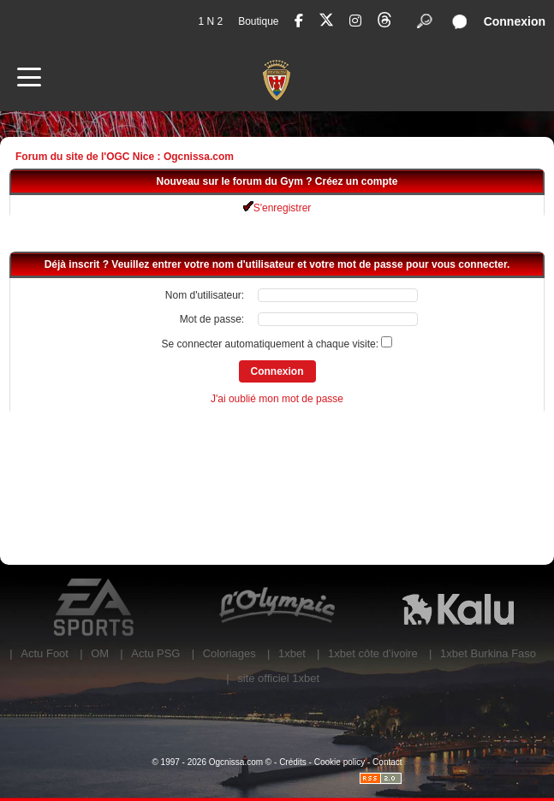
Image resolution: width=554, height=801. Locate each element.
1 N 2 (210, 21)
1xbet (292, 653)
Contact (387, 762)
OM (100, 653)
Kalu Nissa (458, 608)
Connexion (514, 21)
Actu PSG (155, 653)
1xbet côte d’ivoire (373, 653)
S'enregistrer (277, 208)
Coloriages (229, 653)
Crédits (293, 762)
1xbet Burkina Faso (488, 653)
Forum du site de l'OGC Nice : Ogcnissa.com (124, 157)
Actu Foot (45, 653)
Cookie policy (339, 762)
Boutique (258, 21)
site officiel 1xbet (278, 678)
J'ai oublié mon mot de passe (277, 399)
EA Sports (96, 608)
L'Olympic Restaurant (276, 608)
